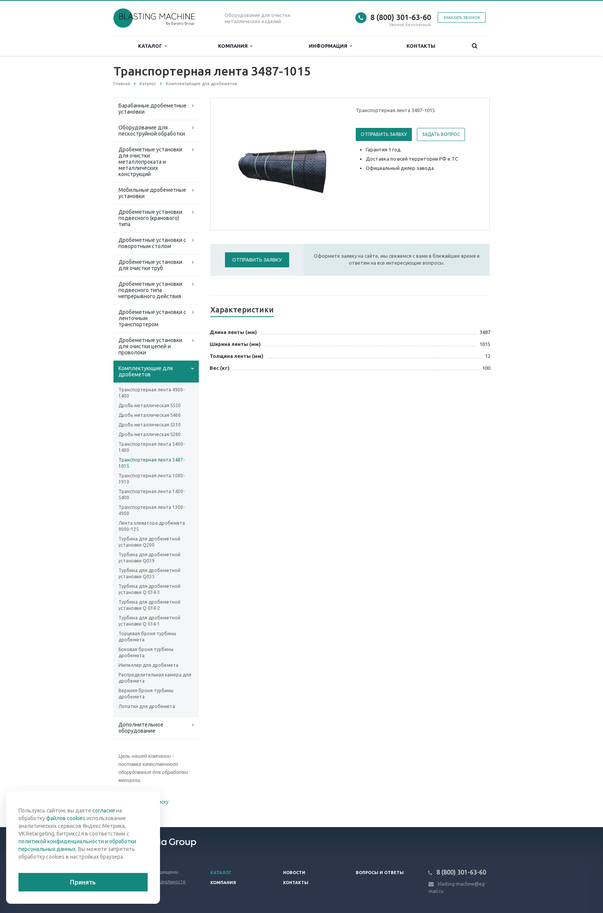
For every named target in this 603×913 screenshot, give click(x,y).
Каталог (152, 46)
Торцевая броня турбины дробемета (147, 636)
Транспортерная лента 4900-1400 (151, 392)
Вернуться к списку (138, 802)
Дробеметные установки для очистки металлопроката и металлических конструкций (150, 161)
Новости (294, 872)
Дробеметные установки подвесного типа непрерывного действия (150, 290)
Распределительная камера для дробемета (154, 677)
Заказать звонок (461, 17)
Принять (83, 882)
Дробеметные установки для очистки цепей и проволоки (150, 346)
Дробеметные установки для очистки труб (150, 265)
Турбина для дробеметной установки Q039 (149, 557)
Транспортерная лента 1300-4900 (151, 510)
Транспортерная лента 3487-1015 (151, 462)
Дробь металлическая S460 (149, 415)
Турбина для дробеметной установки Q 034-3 (149, 589)
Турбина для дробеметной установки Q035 (149, 573)
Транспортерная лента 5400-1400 (151, 447)
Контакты (420, 46)
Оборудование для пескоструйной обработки (151, 130)
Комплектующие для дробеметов (145, 371)
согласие (103, 810)
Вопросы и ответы (380, 872)
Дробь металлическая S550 (149, 405)
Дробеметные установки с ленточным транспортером (152, 318)
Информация (330, 46)
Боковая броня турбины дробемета (145, 652)
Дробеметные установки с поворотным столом (152, 243)
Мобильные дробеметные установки (152, 193)
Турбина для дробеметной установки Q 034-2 (149, 605)
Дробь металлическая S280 (149, 434)
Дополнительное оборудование (140, 728)
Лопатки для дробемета (146, 706)
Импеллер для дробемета (148, 665)
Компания (235, 46)
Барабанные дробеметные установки (152, 108)
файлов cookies (65, 818)
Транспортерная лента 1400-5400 (151, 494)
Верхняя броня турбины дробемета (145, 693)
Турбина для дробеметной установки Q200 (149, 541)
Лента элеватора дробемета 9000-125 (151, 526)
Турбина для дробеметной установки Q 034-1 (149, 620)
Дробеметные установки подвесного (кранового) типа (150, 218)
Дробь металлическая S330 (149, 424)
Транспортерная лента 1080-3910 (151, 478)
